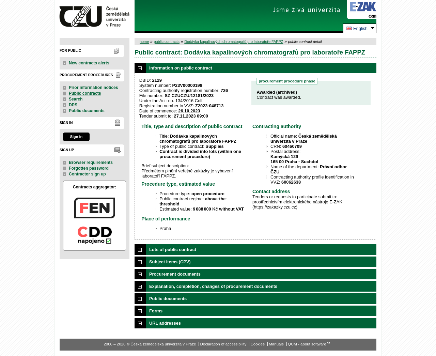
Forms (155, 310)
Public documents (87, 110)
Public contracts (85, 93)
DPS (73, 105)
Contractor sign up (87, 174)
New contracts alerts (89, 63)
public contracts (167, 42)
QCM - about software (307, 344)
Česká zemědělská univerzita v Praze (94, 16)
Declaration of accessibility (223, 344)
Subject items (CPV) (170, 261)
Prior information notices (93, 87)
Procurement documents (175, 274)
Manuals (276, 344)
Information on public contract (180, 68)
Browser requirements (91, 162)
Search (76, 99)
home (144, 42)
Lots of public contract (172, 249)
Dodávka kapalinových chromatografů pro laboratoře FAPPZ (233, 42)
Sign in (76, 137)
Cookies (257, 344)
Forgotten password (89, 168)
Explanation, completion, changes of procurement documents (213, 286)
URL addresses (165, 323)
